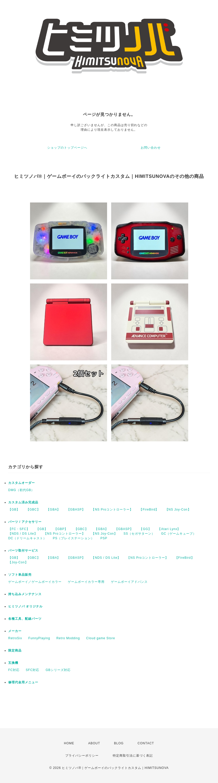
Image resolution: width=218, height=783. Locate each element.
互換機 (13, 663)
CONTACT (146, 743)
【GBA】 (53, 509)
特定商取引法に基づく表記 (133, 755)
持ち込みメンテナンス (25, 594)
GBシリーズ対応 (58, 670)
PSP (103, 538)
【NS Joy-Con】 (178, 509)
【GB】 (14, 509)
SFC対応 (32, 670)
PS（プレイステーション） (73, 538)
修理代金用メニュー (23, 682)
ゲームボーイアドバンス (129, 582)
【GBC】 (33, 509)
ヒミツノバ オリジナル (25, 606)
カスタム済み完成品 (23, 502)
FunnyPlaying (39, 638)
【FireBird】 (149, 509)
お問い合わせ (151, 147)
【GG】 (145, 529)
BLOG (119, 743)
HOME (69, 743)
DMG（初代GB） (21, 490)
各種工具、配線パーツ (25, 619)
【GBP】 (61, 529)
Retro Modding (68, 638)
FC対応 (14, 670)
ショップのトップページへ (67, 147)
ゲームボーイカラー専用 (86, 582)
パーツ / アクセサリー (25, 522)
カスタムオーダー (21, 483)
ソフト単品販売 (20, 574)
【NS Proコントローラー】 (112, 509)
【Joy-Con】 (18, 562)
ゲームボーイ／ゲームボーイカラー (35, 582)
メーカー (15, 631)
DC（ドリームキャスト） (27, 538)
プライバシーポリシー (82, 755)
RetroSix (15, 638)
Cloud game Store (100, 638)
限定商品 (15, 650)
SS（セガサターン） (139, 533)
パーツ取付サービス (23, 550)
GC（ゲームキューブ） (178, 533)
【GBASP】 (76, 509)
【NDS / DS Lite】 (22, 533)
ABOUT (94, 743)
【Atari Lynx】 (169, 529)
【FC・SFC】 (19, 529)
